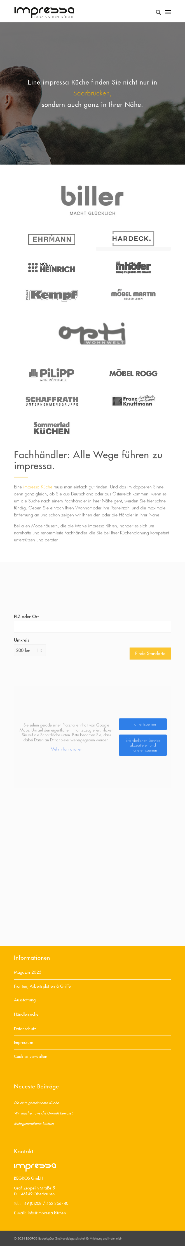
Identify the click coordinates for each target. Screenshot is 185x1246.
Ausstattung (25, 1000)
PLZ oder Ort (26, 679)
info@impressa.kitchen (47, 1212)
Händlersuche (26, 1014)
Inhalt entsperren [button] (143, 787)
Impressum (23, 1042)
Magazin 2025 (28, 972)
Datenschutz (25, 1028)
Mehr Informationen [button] (66, 812)
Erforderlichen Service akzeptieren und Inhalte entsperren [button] (142, 808)
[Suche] (155, 11)
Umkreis (21, 703)
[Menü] (168, 11)
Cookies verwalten (30, 1056)
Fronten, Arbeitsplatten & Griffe (42, 986)
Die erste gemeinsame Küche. (37, 1102)
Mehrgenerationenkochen (34, 1123)
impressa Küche (37, 497)
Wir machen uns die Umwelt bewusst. (44, 1113)
